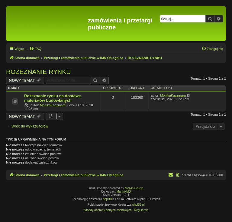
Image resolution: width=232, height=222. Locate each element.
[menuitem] (35, 48)
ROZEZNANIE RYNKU (38, 71)
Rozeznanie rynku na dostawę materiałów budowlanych (52, 98)
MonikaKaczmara (53, 105)
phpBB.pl (138, 204)
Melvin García (134, 188)
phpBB (107, 199)
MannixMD (124, 191)
